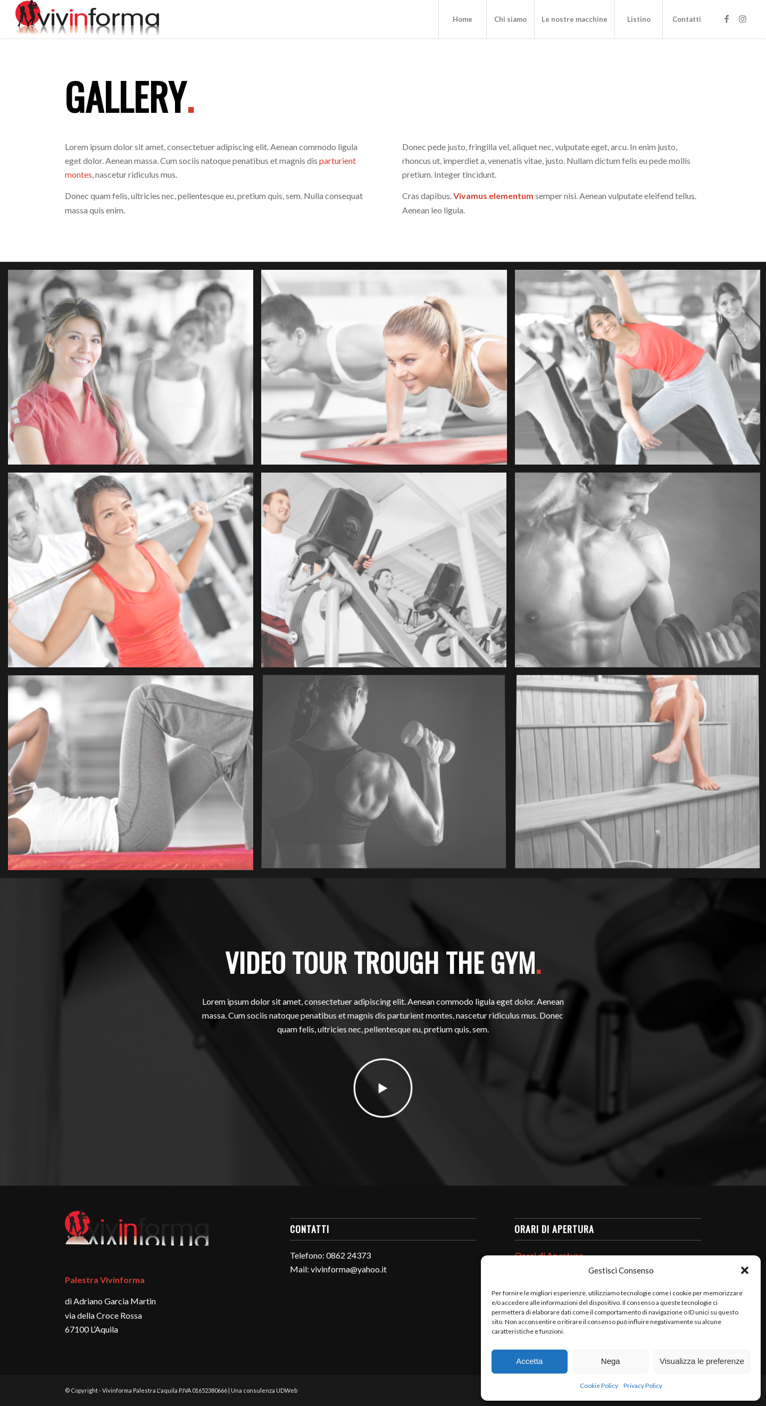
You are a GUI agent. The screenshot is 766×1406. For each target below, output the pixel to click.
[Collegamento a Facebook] (727, 19)
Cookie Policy (599, 1386)
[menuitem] (462, 19)
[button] (744, 1270)
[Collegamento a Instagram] (743, 19)
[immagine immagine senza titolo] (134, 371)
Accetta (529, 1361)
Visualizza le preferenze (702, 1361)
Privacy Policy (642, 1386)
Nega (610, 1361)
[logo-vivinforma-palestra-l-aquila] (87, 19)
